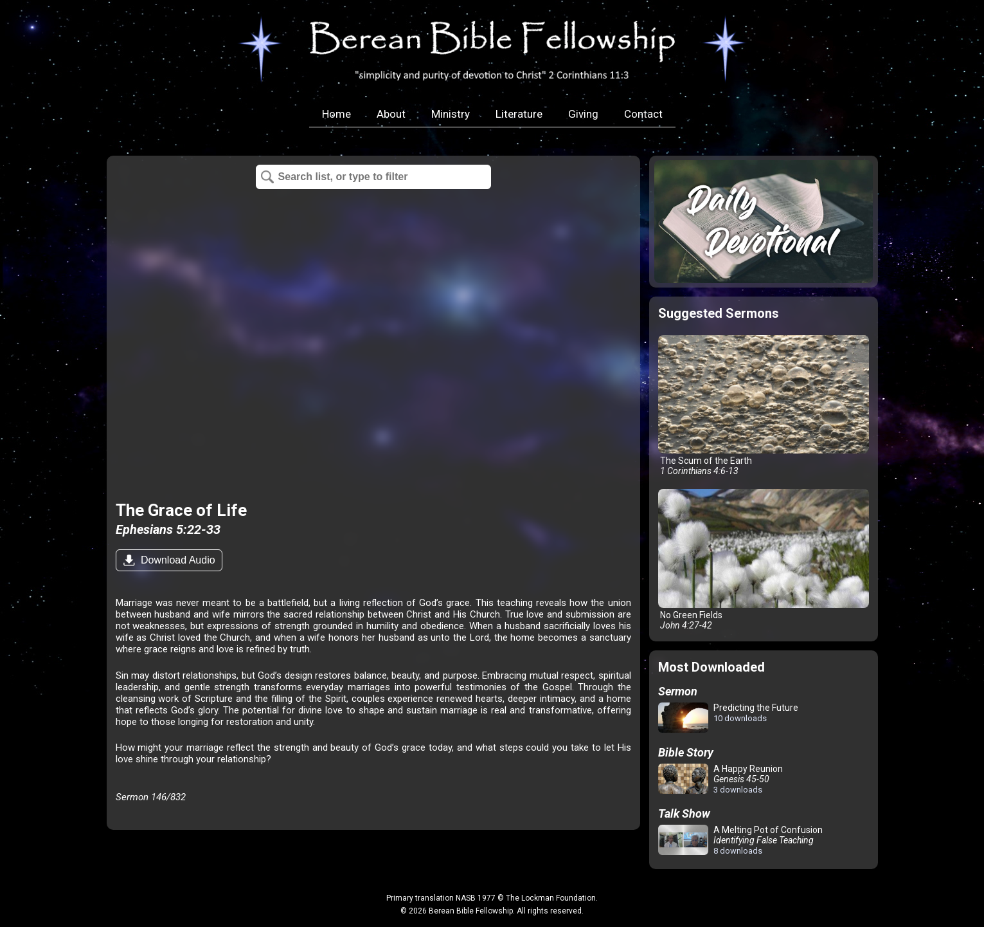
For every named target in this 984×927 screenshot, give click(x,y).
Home (336, 113)
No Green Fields (763, 559)
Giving (583, 113)
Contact (643, 113)
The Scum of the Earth (763, 405)
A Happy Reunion (720, 779)
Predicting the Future (728, 718)
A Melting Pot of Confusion (740, 840)
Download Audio (176, 560)
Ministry (450, 113)
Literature (519, 113)
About (391, 113)
